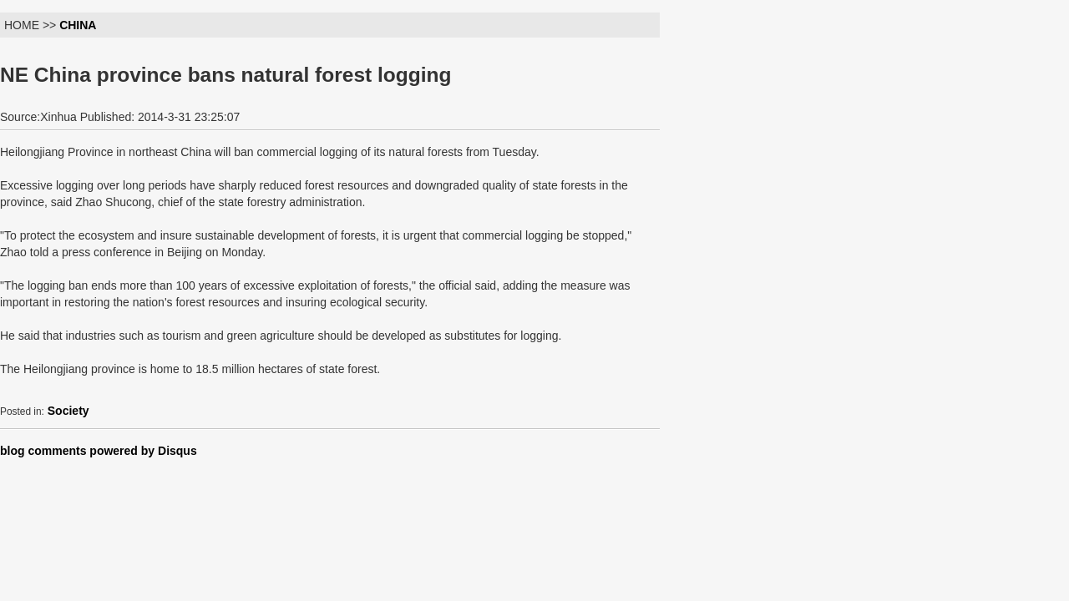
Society (68, 410)
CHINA (77, 25)
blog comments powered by (98, 450)
